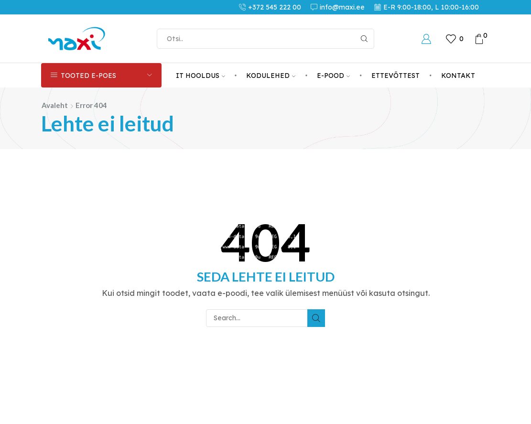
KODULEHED (270, 75)
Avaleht (55, 105)
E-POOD (333, 75)
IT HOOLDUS (200, 75)
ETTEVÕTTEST (395, 75)
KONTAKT (458, 75)
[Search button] (364, 38)
